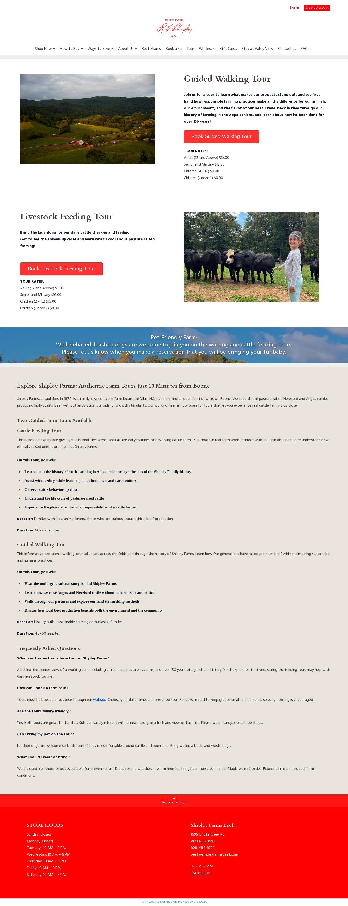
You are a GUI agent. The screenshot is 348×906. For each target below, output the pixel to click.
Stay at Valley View (257, 49)
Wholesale (207, 49)
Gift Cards (228, 49)
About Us (127, 49)
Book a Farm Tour (180, 49)
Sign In (294, 8)
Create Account (317, 8)
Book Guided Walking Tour (221, 137)
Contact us (287, 49)
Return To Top (174, 801)
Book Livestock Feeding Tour (61, 268)
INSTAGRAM (202, 866)
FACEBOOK (201, 873)
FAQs (305, 49)
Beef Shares (151, 49)
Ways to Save (100, 49)
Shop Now (45, 49)
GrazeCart (200, 902)
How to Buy (71, 49)
